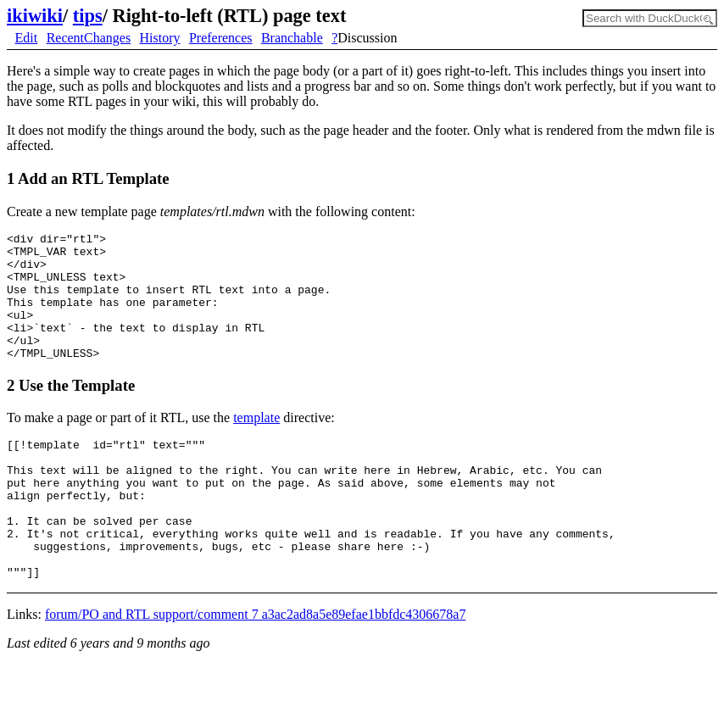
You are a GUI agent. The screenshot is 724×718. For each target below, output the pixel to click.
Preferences (221, 38)
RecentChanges (89, 38)
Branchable (292, 38)
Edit (26, 38)
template (256, 443)
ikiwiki (35, 15)
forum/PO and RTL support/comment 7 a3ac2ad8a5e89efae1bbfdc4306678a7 (255, 667)
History (160, 38)
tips (88, 15)
